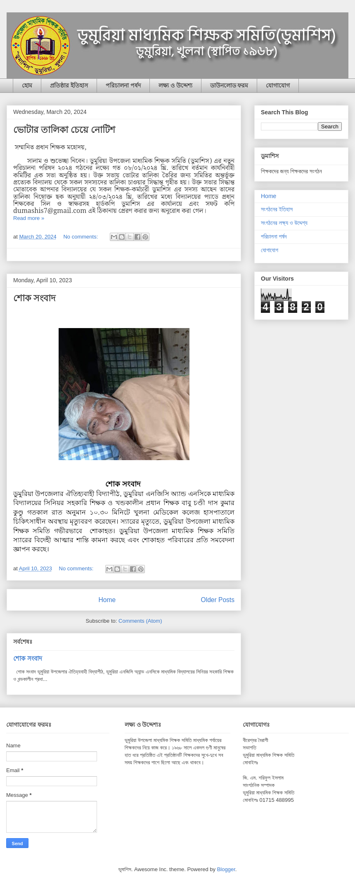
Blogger (226, 869)
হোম (27, 85)
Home (107, 599)
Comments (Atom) (140, 621)
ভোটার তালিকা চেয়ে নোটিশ (64, 130)
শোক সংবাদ (34, 298)
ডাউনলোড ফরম (229, 85)
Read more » (28, 218)
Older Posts (217, 599)
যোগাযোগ (278, 85)
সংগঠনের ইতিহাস (277, 209)
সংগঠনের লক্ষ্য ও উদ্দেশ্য (284, 223)
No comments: (81, 237)
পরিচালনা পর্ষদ (123, 85)
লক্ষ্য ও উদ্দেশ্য (175, 85)
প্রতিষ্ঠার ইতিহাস (69, 85)
